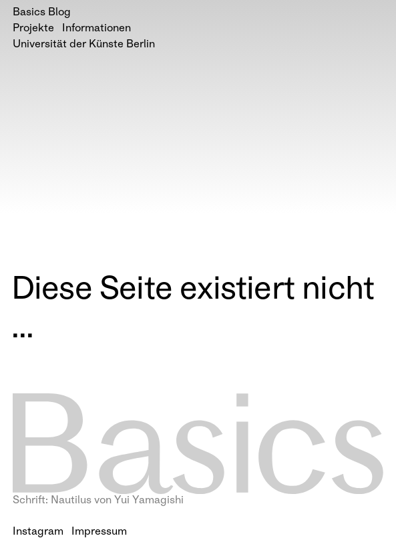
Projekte (33, 29)
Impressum (99, 532)
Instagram (38, 532)
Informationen (96, 29)
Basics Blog (42, 13)
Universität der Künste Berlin (84, 45)
